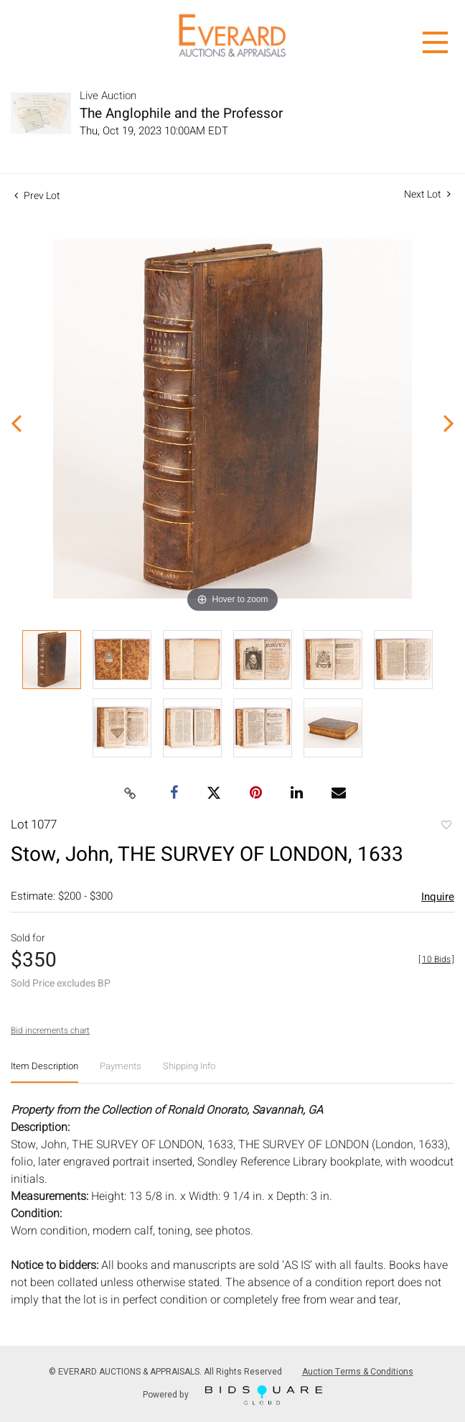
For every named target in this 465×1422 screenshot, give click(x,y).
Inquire (437, 897)
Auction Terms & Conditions (357, 1371)
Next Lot (427, 194)
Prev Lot (37, 195)
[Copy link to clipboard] (130, 794)
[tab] (44, 1072)
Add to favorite (445, 826)
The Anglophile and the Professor (181, 113)
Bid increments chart (50, 1030)
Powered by (232, 1395)
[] (436, 959)
